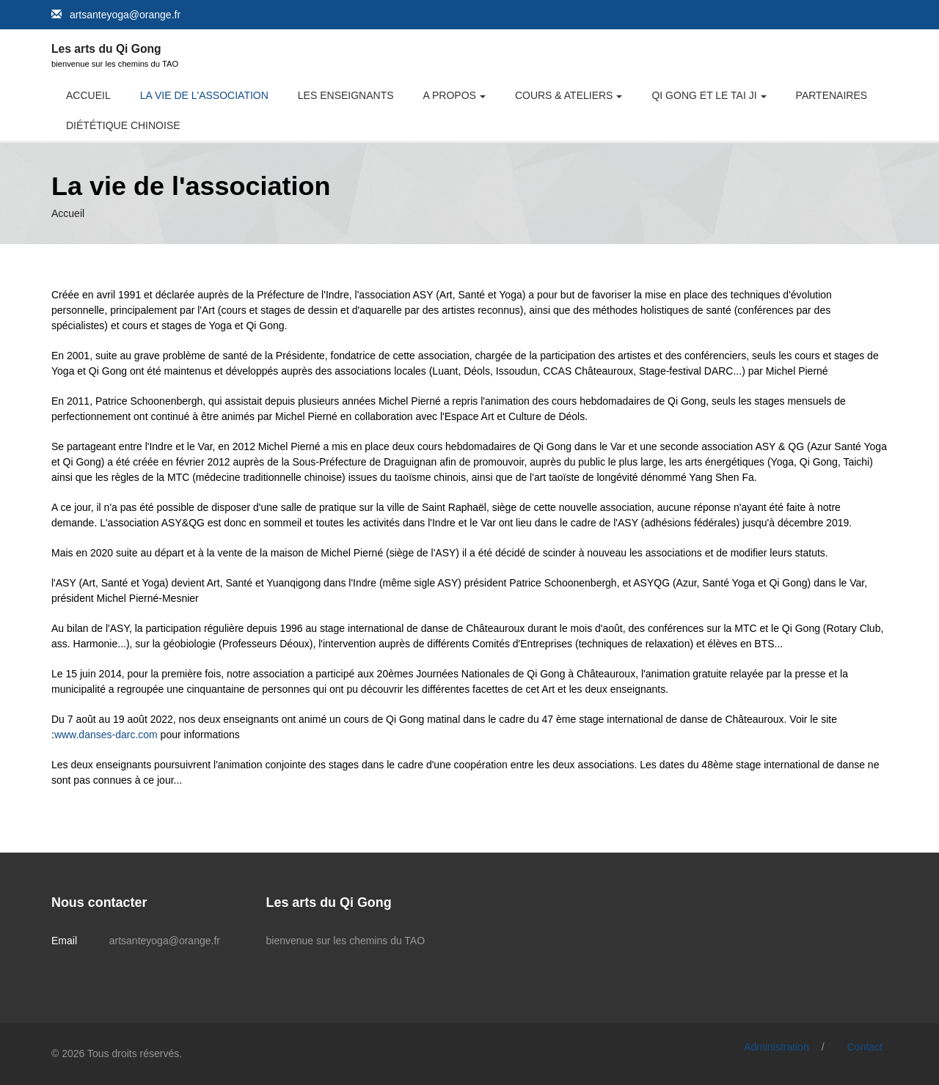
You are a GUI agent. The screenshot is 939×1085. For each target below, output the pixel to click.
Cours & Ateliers (564, 95)
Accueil (88, 95)
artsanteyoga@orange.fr (125, 15)
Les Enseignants (346, 95)
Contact (865, 1047)
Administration (776, 1047)
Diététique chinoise (123, 125)
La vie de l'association (204, 95)
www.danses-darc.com (106, 734)
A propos (449, 95)
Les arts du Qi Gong (106, 49)
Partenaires (832, 95)
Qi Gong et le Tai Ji (703, 95)
